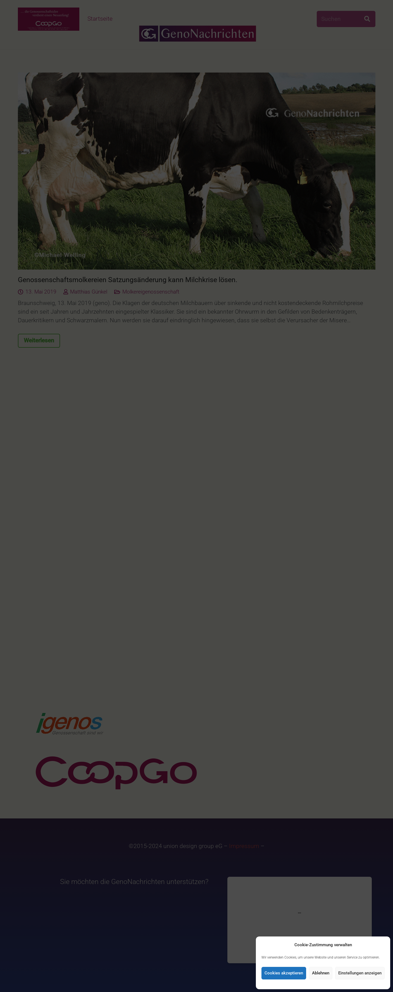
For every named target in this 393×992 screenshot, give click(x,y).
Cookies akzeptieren (284, 973)
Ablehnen (320, 973)
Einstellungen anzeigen (360, 973)
